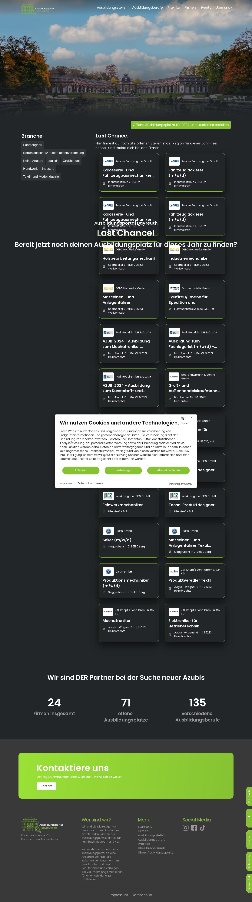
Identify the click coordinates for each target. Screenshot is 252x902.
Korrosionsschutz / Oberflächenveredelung (53, 153)
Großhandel (71, 161)
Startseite (145, 826)
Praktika (173, 7)
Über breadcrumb (151, 848)
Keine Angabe (33, 161)
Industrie (48, 168)
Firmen (190, 7)
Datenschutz (142, 895)
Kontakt (46, 786)
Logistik (53, 161)
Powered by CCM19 (180, 484)
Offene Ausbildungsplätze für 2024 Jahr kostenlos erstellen (181, 125)
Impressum (119, 895)
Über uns (223, 7)
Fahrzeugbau (32, 145)
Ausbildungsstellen (112, 7)
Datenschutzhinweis (91, 483)
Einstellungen (123, 470)
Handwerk (30, 168)
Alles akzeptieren (168, 470)
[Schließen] (191, 417)
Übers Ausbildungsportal (156, 852)
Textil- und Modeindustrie (41, 176)
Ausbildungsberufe (147, 7)
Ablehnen (81, 470)
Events (206, 7)
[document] (126, 443)
